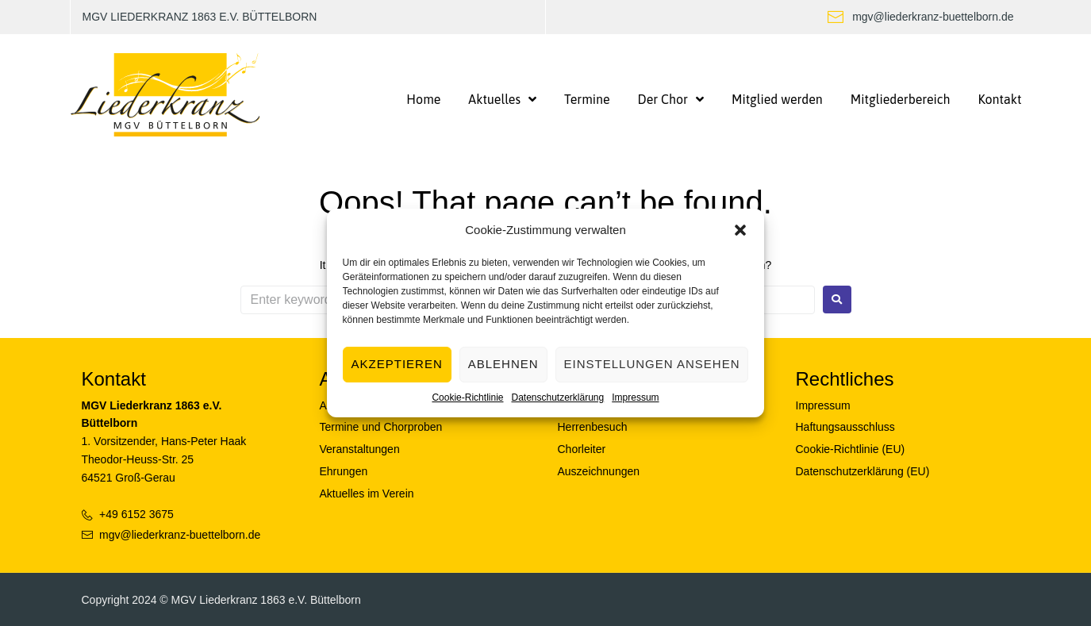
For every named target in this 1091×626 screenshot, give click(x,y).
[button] (740, 230)
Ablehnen (503, 364)
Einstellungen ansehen (652, 364)
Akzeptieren (397, 364)
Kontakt (114, 379)
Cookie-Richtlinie (467, 397)
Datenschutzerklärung (557, 397)
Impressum (635, 397)
